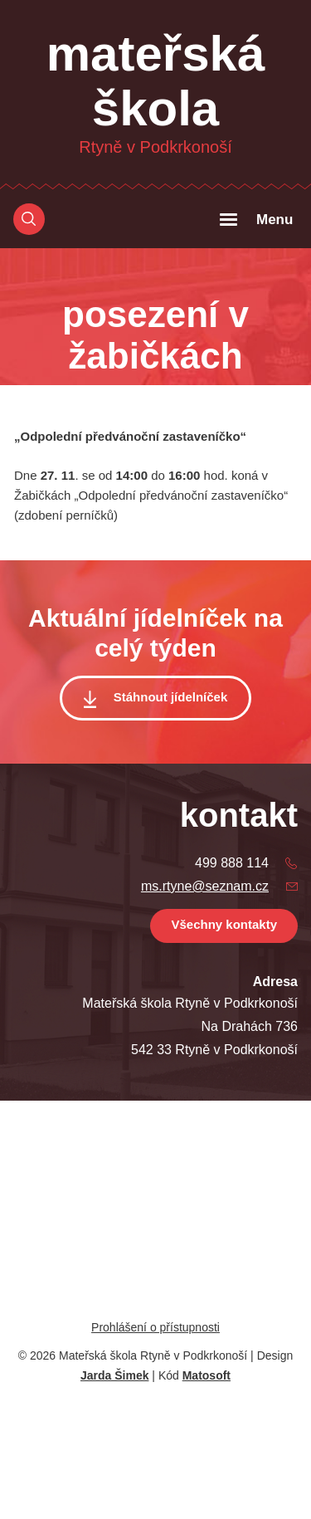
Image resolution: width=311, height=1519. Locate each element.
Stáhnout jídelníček (171, 697)
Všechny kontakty (224, 924)
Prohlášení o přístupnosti (155, 1327)
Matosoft (206, 1375)
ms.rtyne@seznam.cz (205, 886)
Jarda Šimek (114, 1375)
